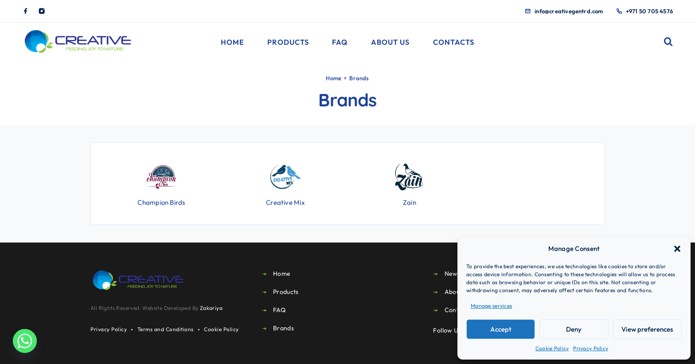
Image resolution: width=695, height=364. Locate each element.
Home (232, 42)
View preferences (647, 329)
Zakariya (211, 308)
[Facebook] (26, 11)
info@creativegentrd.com (569, 11)
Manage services (491, 305)
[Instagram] (42, 11)
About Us (390, 42)
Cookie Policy (552, 348)
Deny (574, 329)
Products (288, 42)
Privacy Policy (590, 348)
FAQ (340, 42)
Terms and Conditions (165, 329)
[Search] (668, 42)
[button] (677, 248)
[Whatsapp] (25, 341)
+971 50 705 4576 (649, 11)
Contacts (454, 42)
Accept (500, 329)
